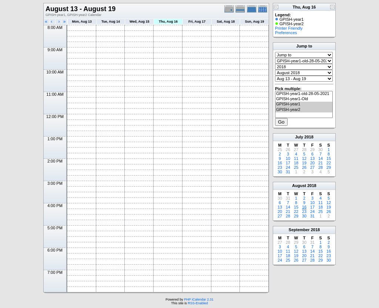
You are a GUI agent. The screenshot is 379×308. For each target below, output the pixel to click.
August (299, 185)
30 (280, 172)
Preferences (286, 32)
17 (288, 163)
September (299, 229)
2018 (308, 137)
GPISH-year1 (303, 104)
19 (304, 163)
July (299, 137)
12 (304, 158)
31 (288, 172)
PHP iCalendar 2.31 (198, 299)
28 (320, 167)
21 (320, 163)
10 (288, 158)
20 (312, 163)
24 (288, 167)
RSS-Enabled (198, 303)
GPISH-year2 (303, 109)
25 (296, 167)
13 (312, 158)
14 (320, 158)
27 (312, 167)
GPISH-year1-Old (303, 99)
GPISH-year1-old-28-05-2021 (303, 93)
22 (328, 163)
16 (280, 163)
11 (296, 158)
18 (296, 163)
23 (280, 167)
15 (328, 158)
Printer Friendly (289, 28)
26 (304, 167)
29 (328, 167)
